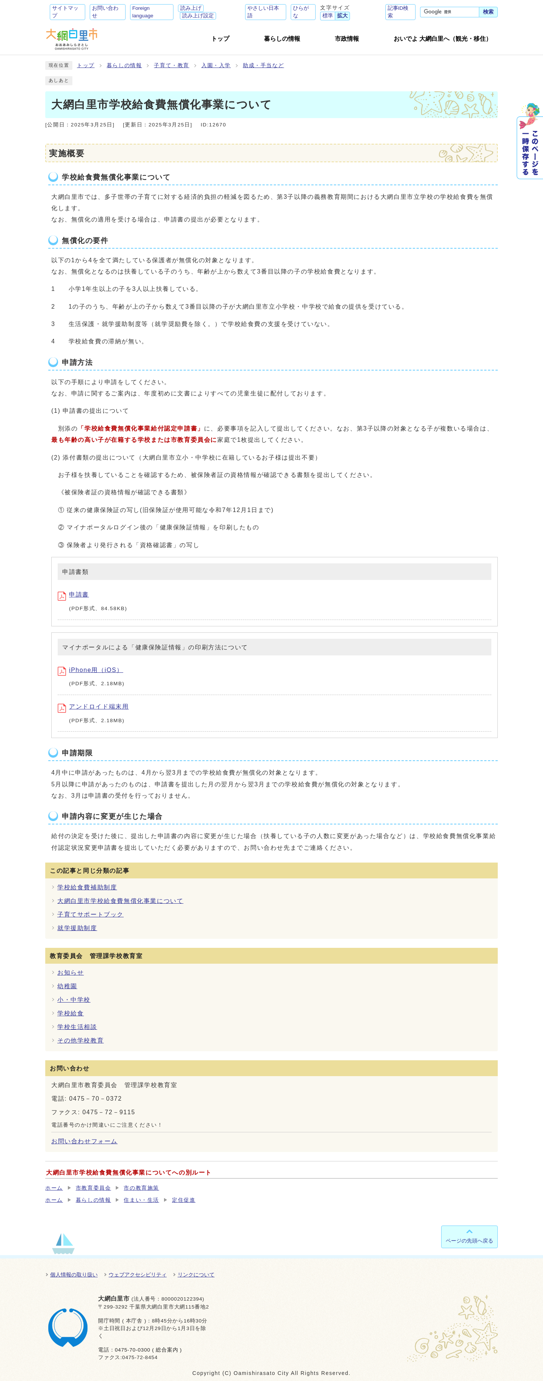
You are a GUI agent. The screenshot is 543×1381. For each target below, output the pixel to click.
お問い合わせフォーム (84, 1141)
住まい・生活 (141, 1200)
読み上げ (190, 8)
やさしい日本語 (263, 11)
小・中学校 (73, 1000)
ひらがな (301, 11)
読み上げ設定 (198, 15)
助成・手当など (263, 65)
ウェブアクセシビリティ (138, 1275)
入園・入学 (216, 65)
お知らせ (70, 972)
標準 (327, 15)
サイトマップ (65, 11)
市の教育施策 (141, 1188)
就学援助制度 (77, 928)
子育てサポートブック (90, 914)
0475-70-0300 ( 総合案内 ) (148, 1350)
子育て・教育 (171, 65)
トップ (86, 65)
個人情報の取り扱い (74, 1275)
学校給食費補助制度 (87, 887)
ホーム (54, 1188)
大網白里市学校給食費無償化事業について (120, 901)
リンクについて (196, 1275)
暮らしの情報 (124, 65)
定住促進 (183, 1200)
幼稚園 (67, 986)
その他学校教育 (80, 1040)
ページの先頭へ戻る (469, 1241)
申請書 (73, 594)
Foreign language (142, 11)
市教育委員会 (93, 1188)
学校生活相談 (77, 1027)
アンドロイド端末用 (93, 706)
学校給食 (70, 1013)
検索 (488, 12)
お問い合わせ (105, 11)
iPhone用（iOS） (90, 670)
